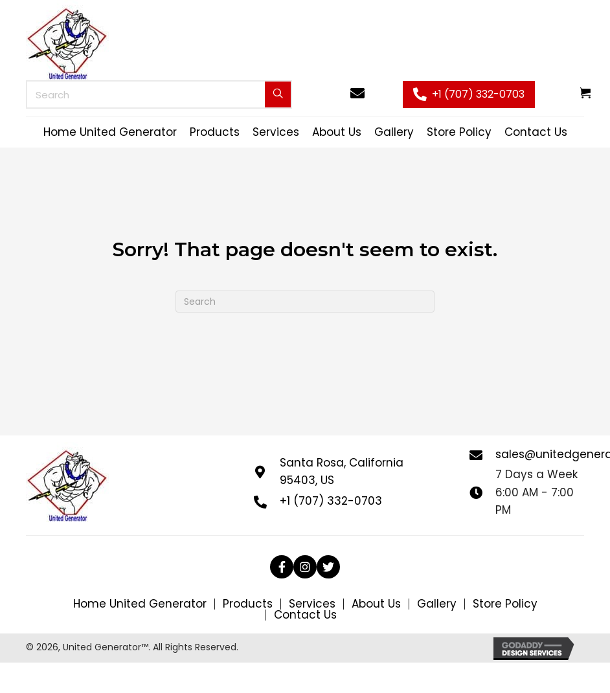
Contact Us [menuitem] (305, 615)
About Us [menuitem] (376, 604)
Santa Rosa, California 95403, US (341, 471)
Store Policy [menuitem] (505, 604)
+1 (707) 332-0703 (331, 501)
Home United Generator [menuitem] (140, 604)
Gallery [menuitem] (437, 604)
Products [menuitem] (248, 604)
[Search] (305, 302)
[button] (469, 95)
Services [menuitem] (312, 604)
